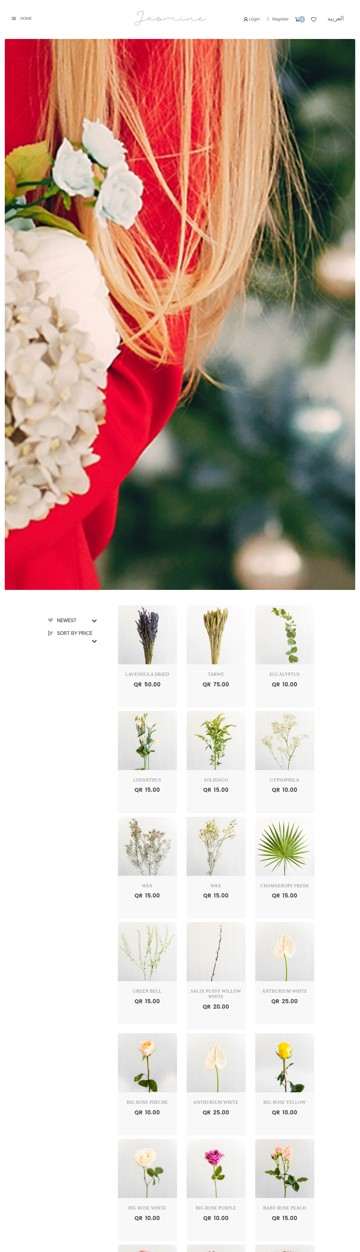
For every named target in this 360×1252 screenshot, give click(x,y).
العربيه (335, 18)
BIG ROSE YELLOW (285, 1102)
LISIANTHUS (147, 780)
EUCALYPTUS (285, 674)
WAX (147, 885)
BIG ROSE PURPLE (216, 1208)
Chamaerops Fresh (285, 885)
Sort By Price (70, 633)
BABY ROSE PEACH (284, 1208)
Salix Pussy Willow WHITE (216, 994)
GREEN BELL (147, 991)
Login (252, 19)
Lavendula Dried (147, 674)
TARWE (216, 674)
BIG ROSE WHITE (147, 1208)
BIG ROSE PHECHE (147, 1102)
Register (280, 19)
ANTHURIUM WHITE (284, 991)
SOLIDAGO (216, 780)
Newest (62, 620)
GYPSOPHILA (284, 780)
